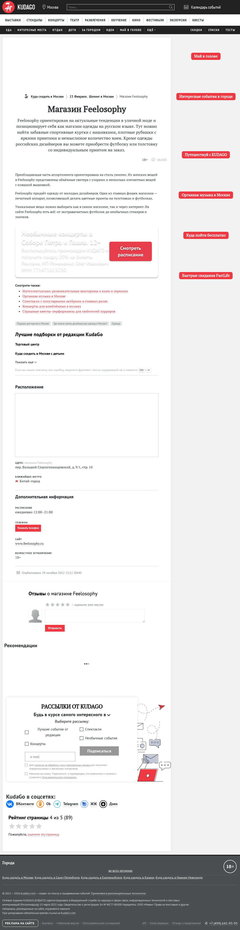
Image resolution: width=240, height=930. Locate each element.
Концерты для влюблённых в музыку (51, 306)
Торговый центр (27, 344)
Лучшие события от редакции (52, 732)
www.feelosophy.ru (29, 543)
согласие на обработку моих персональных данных (62, 765)
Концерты (37, 743)
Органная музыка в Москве (44, 296)
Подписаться (99, 751)
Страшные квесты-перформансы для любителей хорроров (68, 311)
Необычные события (101, 738)
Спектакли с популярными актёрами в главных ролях (65, 301)
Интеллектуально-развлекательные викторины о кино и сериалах (75, 291)
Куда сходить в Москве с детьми (39, 353)
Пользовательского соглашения (59, 777)
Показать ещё (26, 362)
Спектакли (93, 729)
